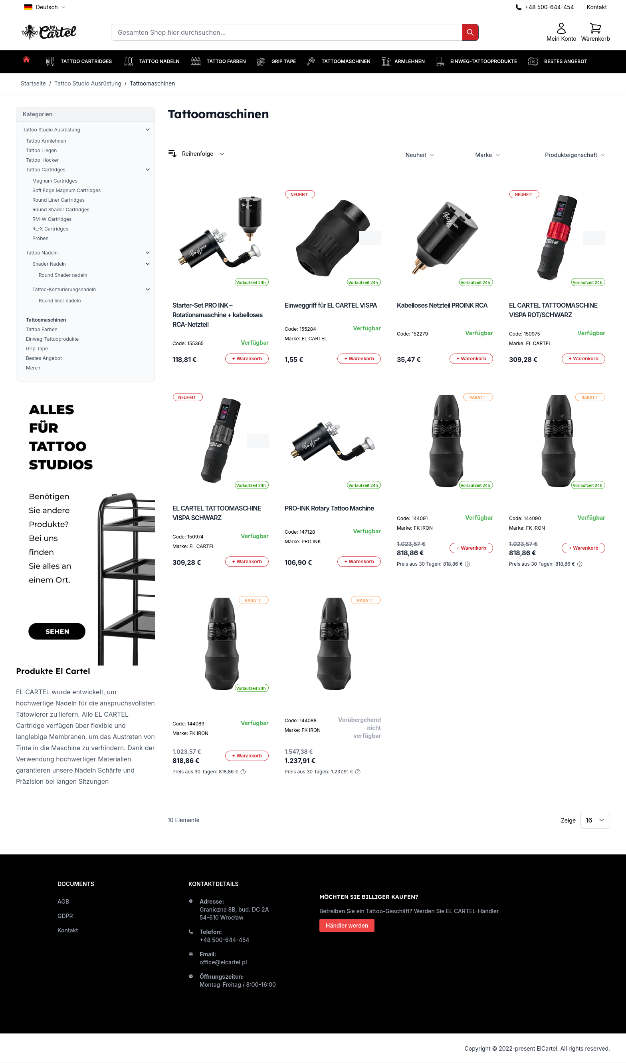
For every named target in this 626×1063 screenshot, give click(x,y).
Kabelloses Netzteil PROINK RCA (442, 305)
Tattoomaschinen (152, 83)
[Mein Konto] (561, 32)
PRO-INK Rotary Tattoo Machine (329, 508)
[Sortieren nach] (203, 154)
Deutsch (45, 7)
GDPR (65, 915)
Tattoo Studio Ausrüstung (87, 83)
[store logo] (50, 32)
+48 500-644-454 (549, 7)
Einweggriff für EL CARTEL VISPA (331, 305)
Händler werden (347, 925)
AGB (63, 901)
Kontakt (597, 7)
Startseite (33, 83)
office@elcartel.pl (223, 962)
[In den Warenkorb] (247, 359)
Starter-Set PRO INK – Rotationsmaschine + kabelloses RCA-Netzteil (217, 314)
